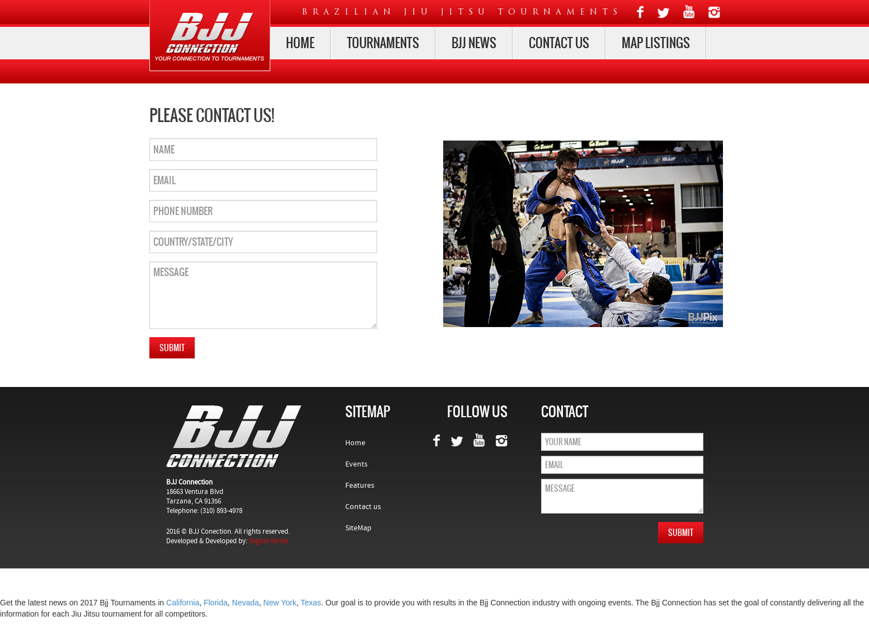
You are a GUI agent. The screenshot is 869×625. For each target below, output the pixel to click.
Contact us (559, 43)
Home (300, 43)
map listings (656, 43)
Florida (216, 602)
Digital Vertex (269, 541)
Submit (172, 348)
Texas (310, 602)
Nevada (245, 602)
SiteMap (358, 528)
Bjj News (474, 43)
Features (359, 486)
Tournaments (383, 43)
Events (356, 464)
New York (280, 602)
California (182, 602)
